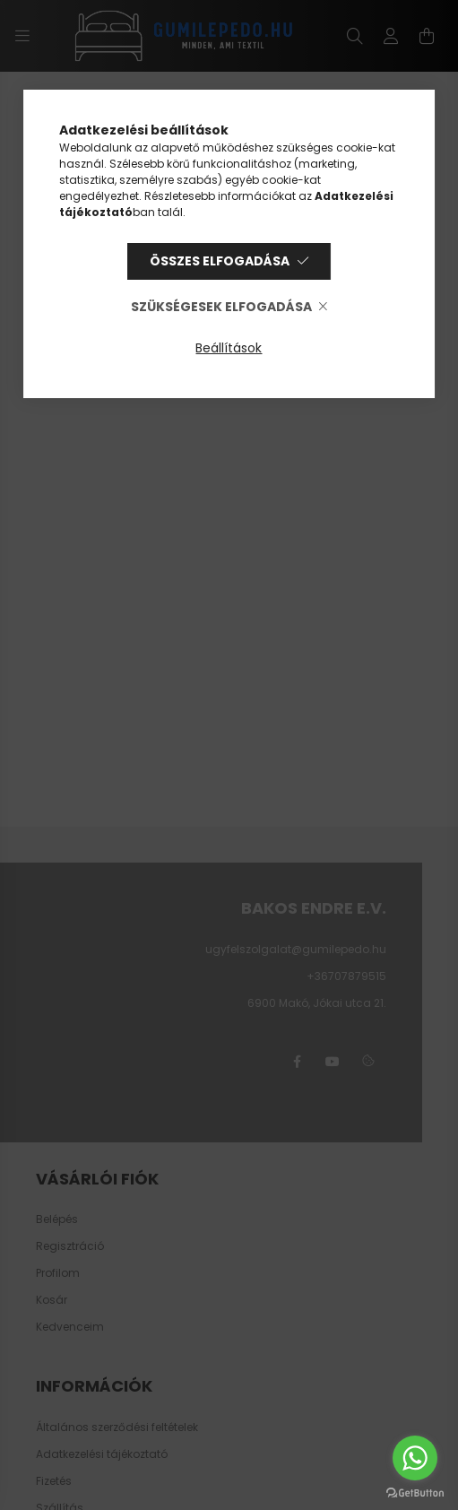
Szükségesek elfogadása (221, 307)
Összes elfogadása (219, 261)
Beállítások (228, 348)
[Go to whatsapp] (415, 1458)
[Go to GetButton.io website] (415, 1492)
